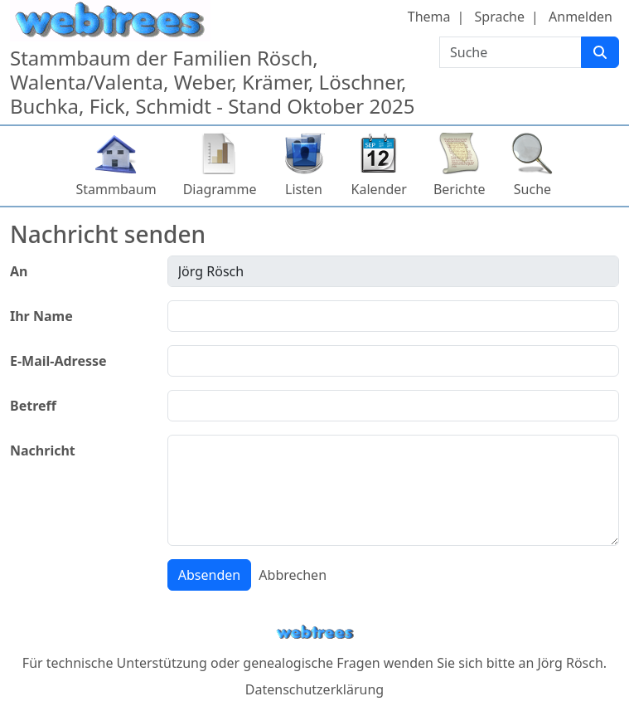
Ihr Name (41, 316)
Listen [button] (303, 189)
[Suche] (600, 52)
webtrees (314, 632)
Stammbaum (116, 189)
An (18, 271)
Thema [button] (429, 16)
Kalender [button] (379, 189)
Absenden (209, 575)
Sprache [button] (500, 16)
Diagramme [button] (220, 189)
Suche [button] (532, 189)
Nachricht (42, 450)
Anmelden (580, 16)
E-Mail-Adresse (58, 361)
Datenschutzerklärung (314, 689)
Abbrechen (293, 575)
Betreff (33, 406)
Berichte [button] (459, 189)
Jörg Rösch (569, 663)
